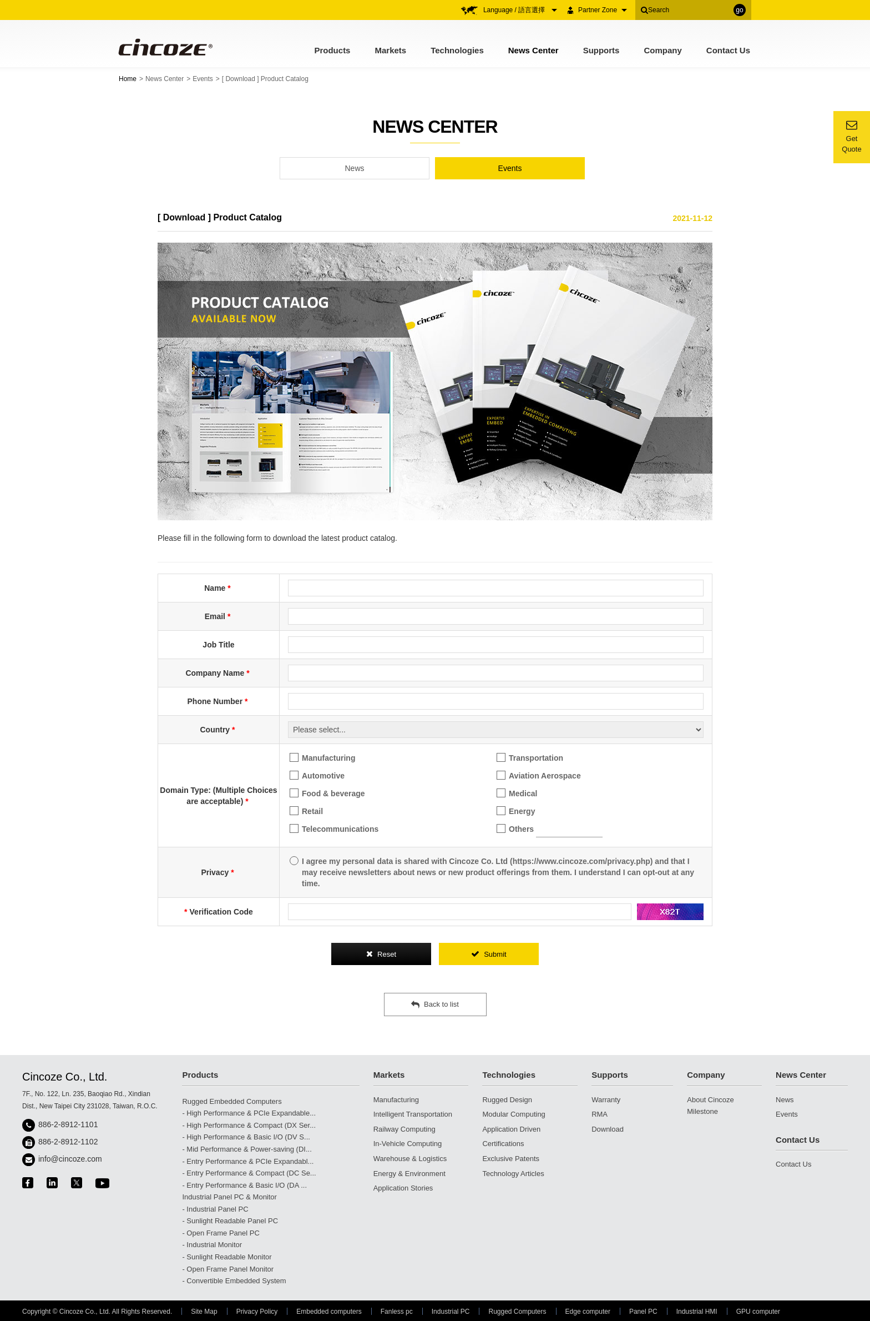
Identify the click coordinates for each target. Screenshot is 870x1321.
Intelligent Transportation (412, 1114)
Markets (390, 50)
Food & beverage (327, 793)
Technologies (457, 50)
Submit (488, 954)
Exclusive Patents (510, 1158)
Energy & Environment (409, 1173)
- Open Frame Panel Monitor (228, 1269)
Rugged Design (507, 1100)
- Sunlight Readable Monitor (226, 1257)
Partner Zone (602, 10)
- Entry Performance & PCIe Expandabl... (247, 1161)
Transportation (530, 757)
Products (332, 50)
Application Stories (403, 1188)
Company (662, 50)
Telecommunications (334, 828)
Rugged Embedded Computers (231, 1101)
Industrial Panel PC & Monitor (229, 1197)
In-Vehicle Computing (407, 1143)
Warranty (605, 1100)
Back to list (435, 1004)
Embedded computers (328, 1311)
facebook (27, 1182)
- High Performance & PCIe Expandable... (249, 1113)
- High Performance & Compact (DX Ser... (249, 1125)
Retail (306, 811)
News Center (533, 50)
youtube (102, 1183)
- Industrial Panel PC (215, 1209)
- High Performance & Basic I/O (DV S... (246, 1137)
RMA (599, 1114)
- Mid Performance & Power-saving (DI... (246, 1149)
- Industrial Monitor (212, 1244)
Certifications (503, 1143)
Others (550, 829)
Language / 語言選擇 (520, 10)
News (354, 168)
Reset (381, 954)
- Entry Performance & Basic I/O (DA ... (244, 1185)
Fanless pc (397, 1311)
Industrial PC (451, 1311)
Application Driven (511, 1129)
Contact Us (728, 50)
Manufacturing (322, 757)
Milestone (702, 1111)
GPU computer (758, 1311)
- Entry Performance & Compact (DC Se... (249, 1173)
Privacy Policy (257, 1311)
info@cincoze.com (70, 1158)
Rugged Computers (517, 1311)
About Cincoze (710, 1100)
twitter (76, 1182)
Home (127, 79)
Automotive (317, 775)
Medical (517, 793)
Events (203, 79)
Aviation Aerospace (539, 775)
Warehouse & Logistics (410, 1158)
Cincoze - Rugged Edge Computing (164, 47)
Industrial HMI (696, 1311)
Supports (601, 50)
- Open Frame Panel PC (220, 1233)
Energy (516, 811)
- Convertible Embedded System (234, 1281)
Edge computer (587, 1311)
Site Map (204, 1311)
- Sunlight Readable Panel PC (230, 1221)
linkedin (52, 1182)
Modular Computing (513, 1114)
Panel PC (643, 1311)
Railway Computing (404, 1129)
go (739, 10)
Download (607, 1129)
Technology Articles (513, 1173)
